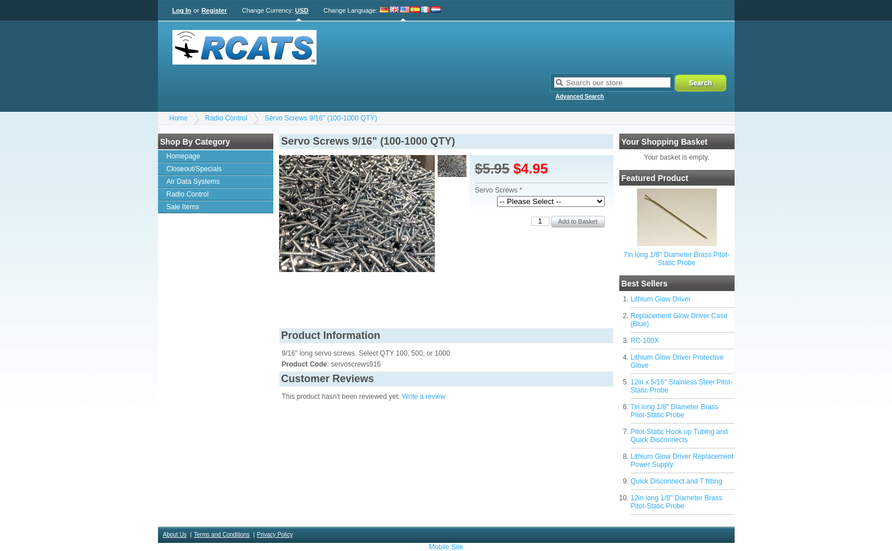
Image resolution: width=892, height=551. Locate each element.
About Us (175, 534)
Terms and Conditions (222, 534)
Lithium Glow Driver (661, 299)
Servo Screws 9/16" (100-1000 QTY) (321, 118)
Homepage (184, 156)
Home (179, 118)
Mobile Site (446, 547)
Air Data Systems (193, 182)
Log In (181, 10)
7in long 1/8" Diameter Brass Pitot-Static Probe (677, 259)
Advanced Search (580, 96)
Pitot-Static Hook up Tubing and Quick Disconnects (679, 436)
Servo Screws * (498, 190)
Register (214, 10)
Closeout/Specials (194, 169)
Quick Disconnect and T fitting (676, 481)
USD (301, 10)
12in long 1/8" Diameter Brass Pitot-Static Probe (676, 502)
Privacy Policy (275, 534)
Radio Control (226, 118)
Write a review (424, 397)
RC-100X (645, 341)
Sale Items (183, 207)
